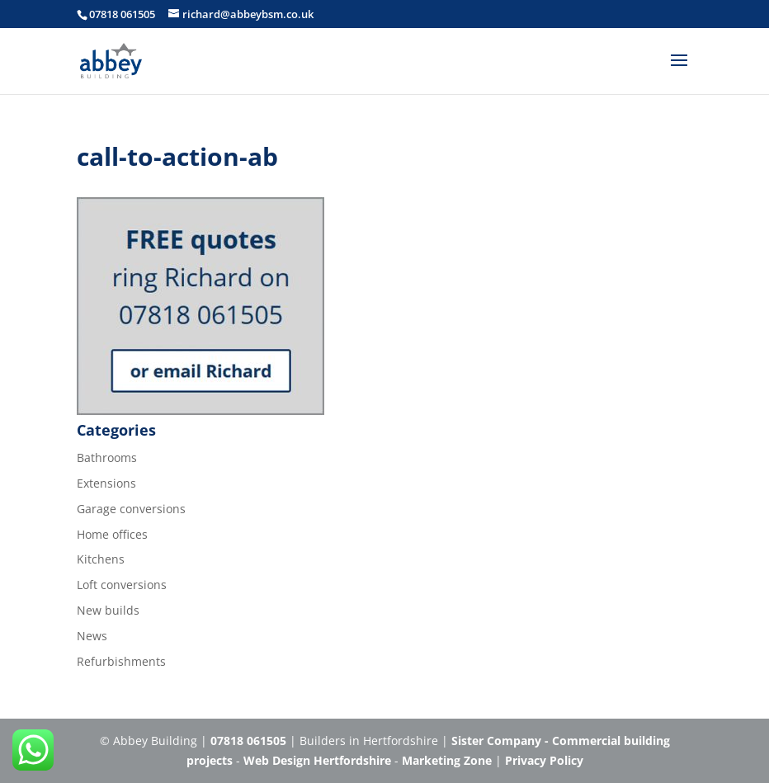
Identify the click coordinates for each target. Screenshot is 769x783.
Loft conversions (122, 584)
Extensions (106, 483)
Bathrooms (107, 457)
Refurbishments (121, 661)
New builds (108, 610)
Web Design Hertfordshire (317, 760)
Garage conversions (131, 508)
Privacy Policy (544, 760)
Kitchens (101, 559)
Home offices (112, 534)
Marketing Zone (447, 760)
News (92, 636)
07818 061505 (122, 14)
